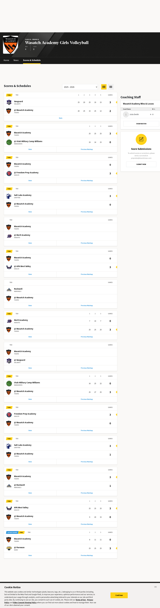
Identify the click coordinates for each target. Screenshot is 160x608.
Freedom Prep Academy (25, 413)
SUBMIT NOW (141, 164)
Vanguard (18, 101)
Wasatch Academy (22, 132)
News (16, 60)
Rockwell (18, 288)
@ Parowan (19, 547)
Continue (119, 597)
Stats (60, 118)
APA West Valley (21, 507)
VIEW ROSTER (141, 124)
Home (6, 60)
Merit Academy (21, 320)
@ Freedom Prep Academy (26, 172)
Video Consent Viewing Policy (25, 604)
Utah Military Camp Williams (27, 382)
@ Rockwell (19, 485)
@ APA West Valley (22, 266)
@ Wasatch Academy (23, 110)
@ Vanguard (19, 360)
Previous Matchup (87, 149)
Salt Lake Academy (22, 195)
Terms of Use (81, 602)
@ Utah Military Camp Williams (28, 141)
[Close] (156, 589)
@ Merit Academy (22, 235)
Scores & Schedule (32, 60)
